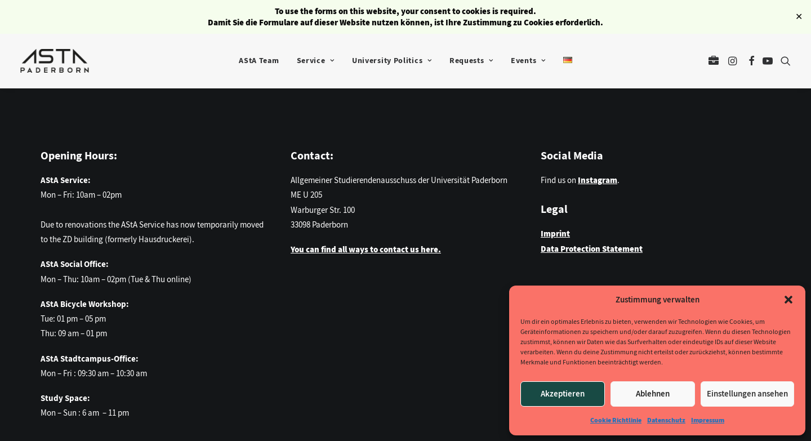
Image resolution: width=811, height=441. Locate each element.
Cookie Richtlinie (615, 420)
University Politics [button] (392, 60)
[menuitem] (259, 61)
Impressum (707, 420)
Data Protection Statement (592, 249)
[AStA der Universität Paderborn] (54, 61)
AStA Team (259, 60)
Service (316, 60)
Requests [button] (471, 60)
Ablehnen (653, 393)
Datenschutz (666, 420)
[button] (788, 299)
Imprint (555, 233)
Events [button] (528, 60)
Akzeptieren (563, 393)
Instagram (597, 180)
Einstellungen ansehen (747, 393)
